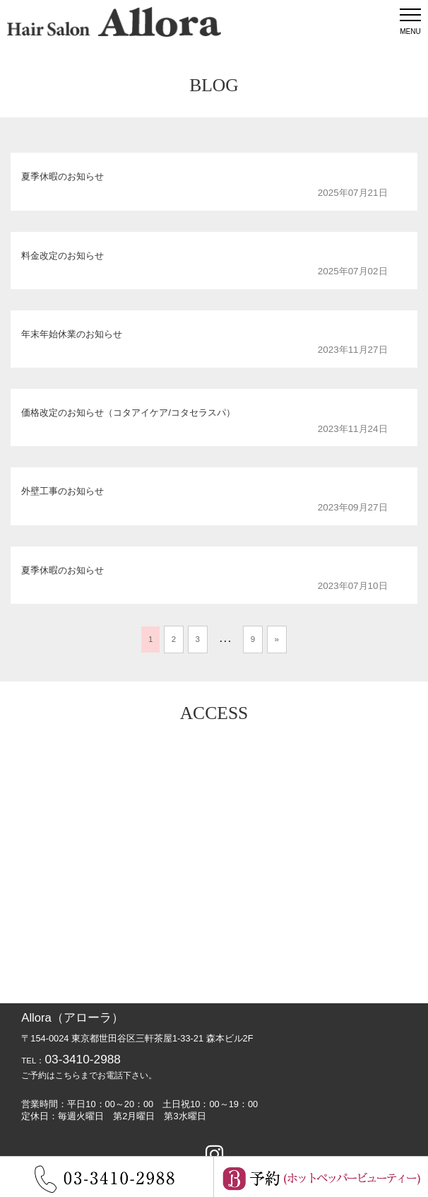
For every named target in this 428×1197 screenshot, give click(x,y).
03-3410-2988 (82, 1059)
